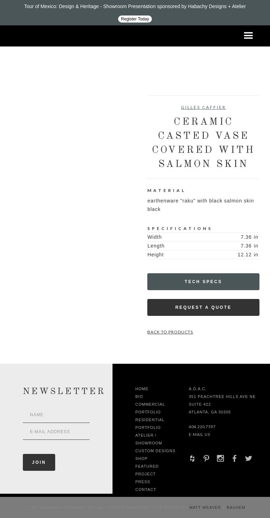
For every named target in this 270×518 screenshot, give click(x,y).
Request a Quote (203, 307)
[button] (248, 35)
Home (141, 389)
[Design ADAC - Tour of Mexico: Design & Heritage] (135, 12)
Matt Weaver (206, 507)
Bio (139, 396)
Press (142, 482)
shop (141, 458)
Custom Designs (155, 451)
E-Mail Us (199, 434)
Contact (145, 489)
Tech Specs (203, 281)
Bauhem (235, 507)
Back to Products (170, 332)
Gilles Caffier (203, 107)
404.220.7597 (202, 426)
